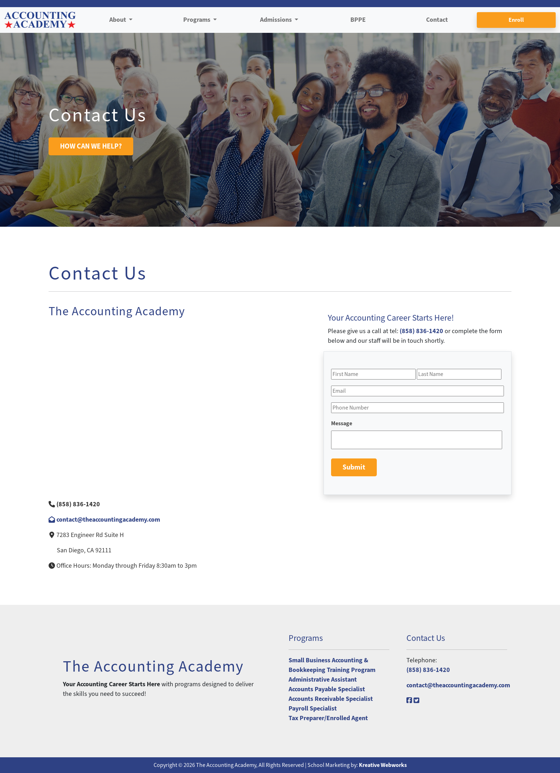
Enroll (516, 20)
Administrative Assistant (323, 679)
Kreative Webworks (383, 765)
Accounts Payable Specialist (327, 689)
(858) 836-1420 (421, 331)
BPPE (358, 19)
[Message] (416, 440)
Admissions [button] (276, 19)
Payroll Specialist (313, 708)
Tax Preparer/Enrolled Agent (328, 718)
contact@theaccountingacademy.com (104, 519)
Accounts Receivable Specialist (331, 698)
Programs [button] (197, 19)
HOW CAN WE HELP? (91, 146)
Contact (437, 19)
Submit (353, 467)
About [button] (118, 19)
